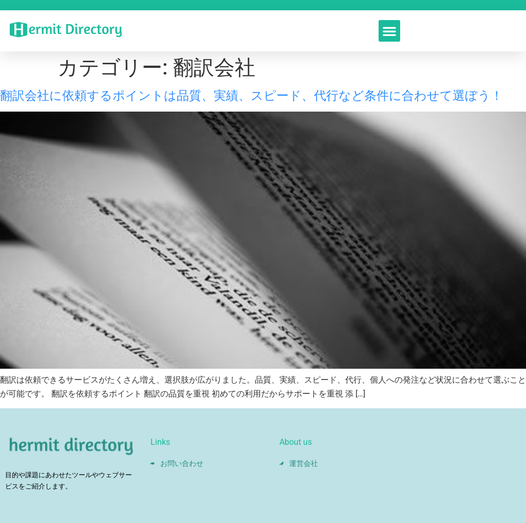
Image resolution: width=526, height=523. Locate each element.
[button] (389, 31)
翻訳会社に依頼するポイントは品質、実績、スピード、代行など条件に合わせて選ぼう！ (251, 95)
